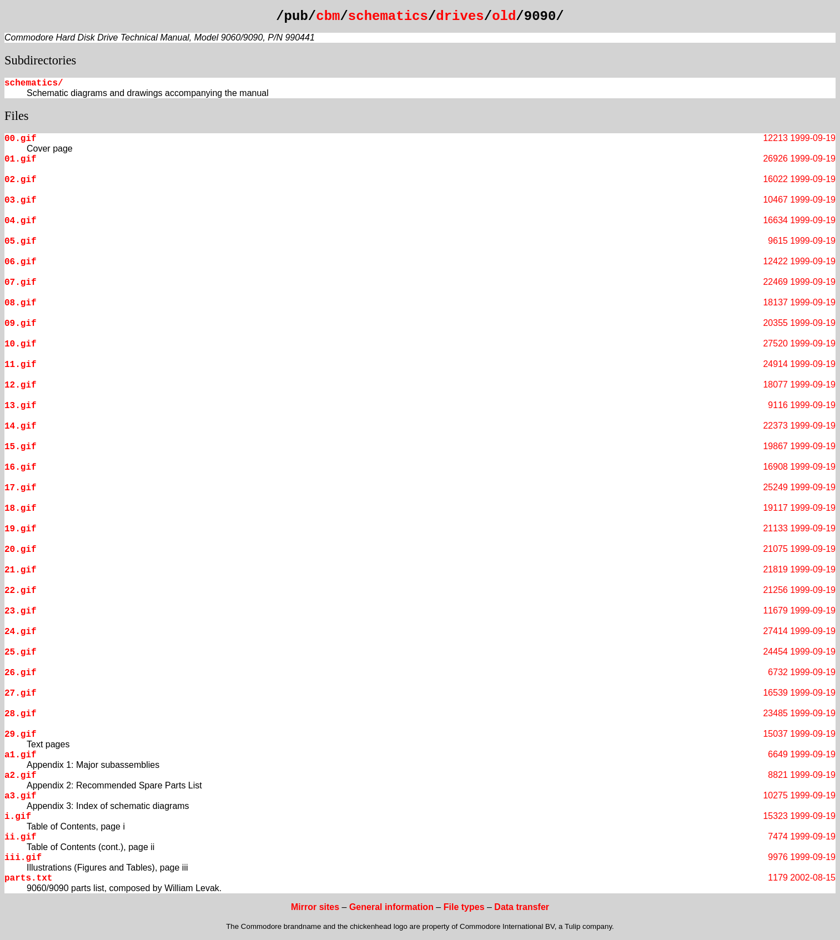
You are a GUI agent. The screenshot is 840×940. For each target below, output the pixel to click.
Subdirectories (40, 60)
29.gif (20, 735)
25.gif (20, 652)
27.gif (20, 693)
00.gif (20, 139)
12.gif (20, 385)
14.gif (20, 426)
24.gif (20, 632)
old (504, 16)
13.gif (20, 406)
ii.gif (20, 837)
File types (464, 907)
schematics (388, 16)
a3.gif (20, 796)
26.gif (20, 673)
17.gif (20, 488)
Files (16, 116)
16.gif (20, 467)
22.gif (20, 591)
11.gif (20, 365)
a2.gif (20, 776)
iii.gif (23, 858)
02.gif (20, 180)
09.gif (20, 324)
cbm (328, 16)
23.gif (20, 611)
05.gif (20, 242)
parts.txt (28, 878)
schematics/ (33, 83)
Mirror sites (315, 907)
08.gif (20, 303)
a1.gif (20, 755)
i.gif (17, 817)
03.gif (20, 200)
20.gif (20, 550)
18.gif (20, 509)
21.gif (20, 570)
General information (391, 907)
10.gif (20, 344)
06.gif (20, 262)
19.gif (20, 529)
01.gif (20, 159)
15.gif (20, 447)
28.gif (20, 714)
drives (460, 16)
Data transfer (521, 907)
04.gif (20, 221)
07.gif (20, 283)
